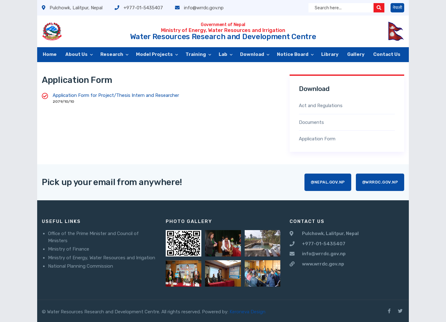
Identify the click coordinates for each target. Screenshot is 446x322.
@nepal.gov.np (328, 182)
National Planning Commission (80, 266)
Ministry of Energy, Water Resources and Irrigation (101, 258)
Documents (311, 122)
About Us (77, 54)
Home (50, 54)
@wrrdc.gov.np (380, 182)
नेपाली (397, 7)
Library (330, 54)
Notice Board (293, 54)
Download (252, 54)
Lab (223, 54)
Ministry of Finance (68, 249)
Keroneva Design (247, 312)
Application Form (317, 139)
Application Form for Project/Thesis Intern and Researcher (116, 95)
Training (196, 54)
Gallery (356, 54)
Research (112, 54)
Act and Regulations (321, 105)
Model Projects (155, 54)
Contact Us (386, 54)
